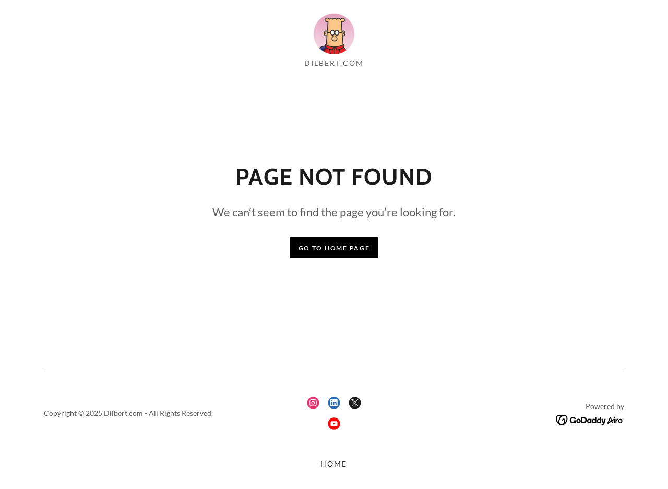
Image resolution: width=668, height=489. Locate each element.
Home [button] (333, 463)
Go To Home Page (334, 248)
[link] (334, 32)
